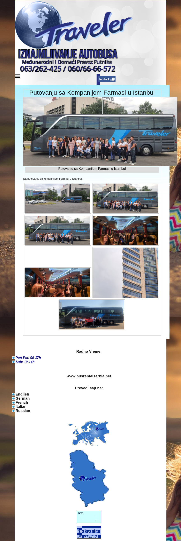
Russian (23, 411)
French (22, 402)
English (22, 394)
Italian (21, 407)
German (23, 398)
